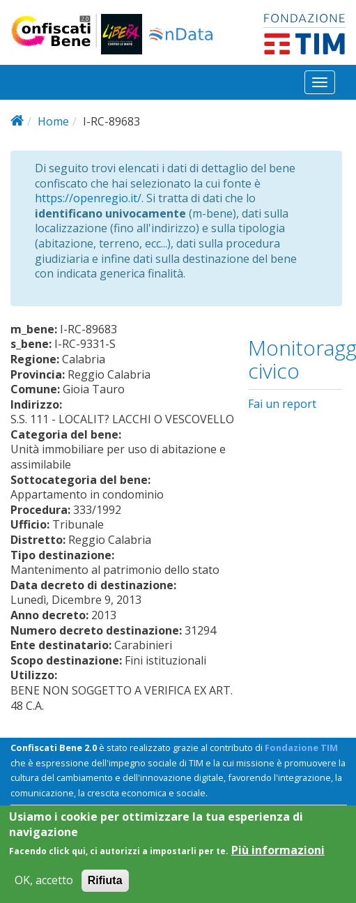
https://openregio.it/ (88, 198)
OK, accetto (44, 889)
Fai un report (282, 403)
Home (53, 121)
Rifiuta (105, 889)
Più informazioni (278, 859)
